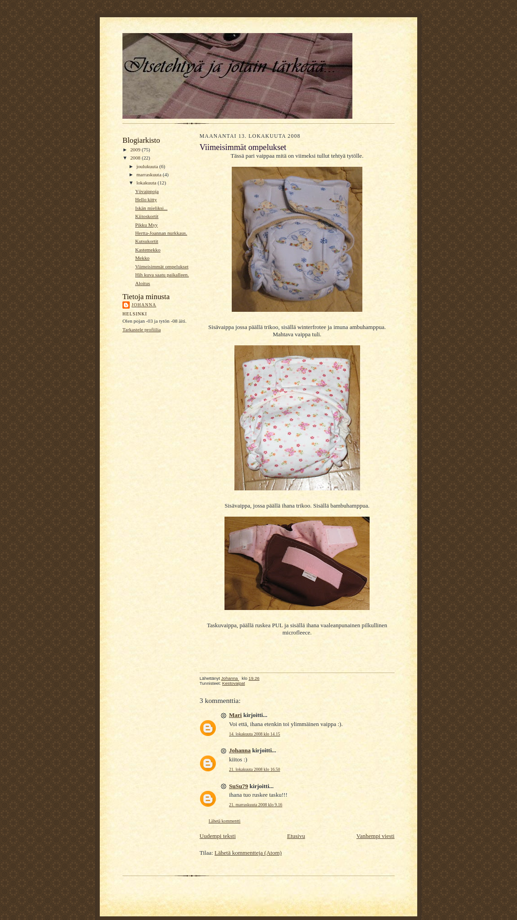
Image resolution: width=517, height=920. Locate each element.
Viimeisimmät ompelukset (162, 266)
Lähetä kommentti (224, 820)
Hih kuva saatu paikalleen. (162, 274)
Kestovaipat (233, 683)
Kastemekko (148, 249)
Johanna (144, 304)
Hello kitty (146, 199)
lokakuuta (147, 182)
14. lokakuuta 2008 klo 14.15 (254, 733)
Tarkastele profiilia (141, 329)
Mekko (142, 258)
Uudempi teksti (218, 836)
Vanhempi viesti (375, 836)
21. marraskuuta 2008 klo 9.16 (255, 804)
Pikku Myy (146, 225)
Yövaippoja (147, 191)
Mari (235, 715)
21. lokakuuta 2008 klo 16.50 (254, 769)
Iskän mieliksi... (151, 208)
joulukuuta (148, 166)
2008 (135, 157)
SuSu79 (238, 786)
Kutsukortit (146, 241)
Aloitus (142, 283)
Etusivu (296, 836)
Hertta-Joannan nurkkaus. (161, 233)
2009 (135, 149)
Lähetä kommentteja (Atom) (248, 852)
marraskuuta (150, 174)
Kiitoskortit (147, 216)
